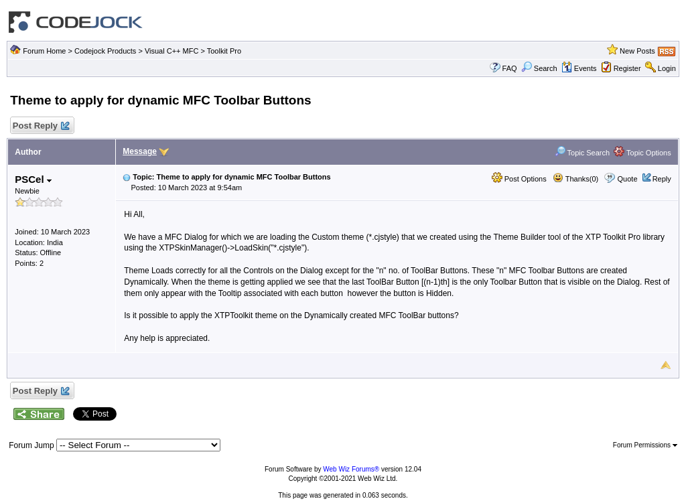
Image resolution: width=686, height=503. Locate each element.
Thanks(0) (575, 179)
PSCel (33, 179)
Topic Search (582, 153)
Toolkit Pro (224, 51)
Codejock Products (105, 51)
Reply (662, 179)
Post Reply (40, 126)
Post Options (519, 179)
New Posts (637, 51)
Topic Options (642, 153)
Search (539, 68)
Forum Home (44, 51)
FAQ (509, 68)
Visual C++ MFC (172, 51)
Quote (628, 179)
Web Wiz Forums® (351, 469)
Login (667, 68)
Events (579, 68)
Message (140, 151)
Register (627, 68)
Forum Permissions (645, 445)
